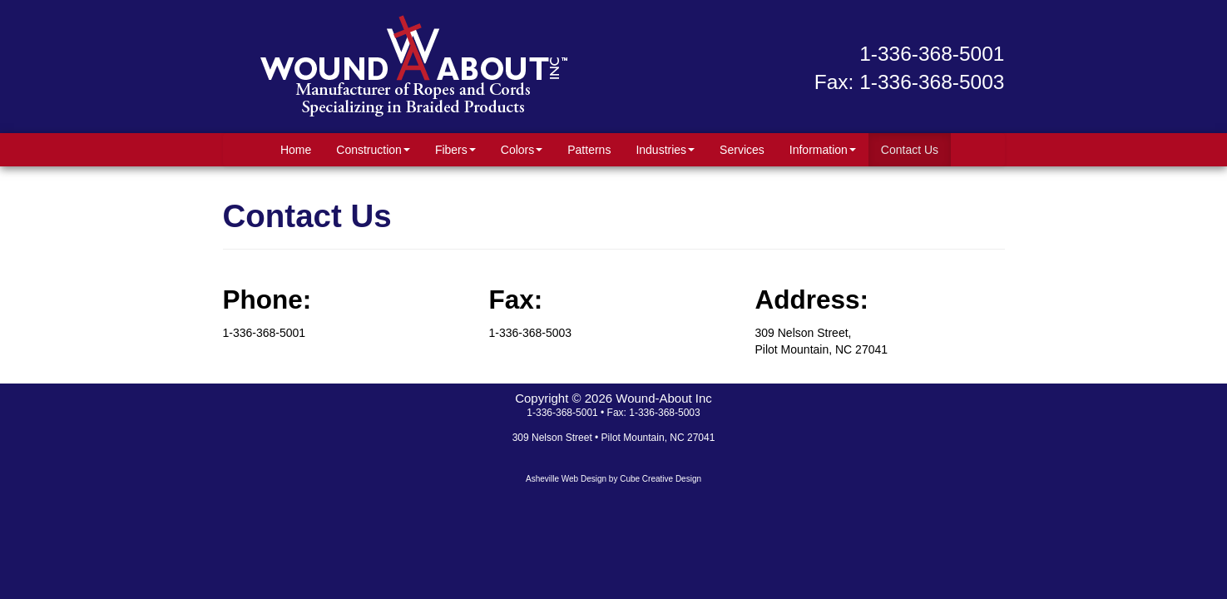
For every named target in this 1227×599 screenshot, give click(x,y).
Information (822, 149)
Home (295, 149)
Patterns (589, 149)
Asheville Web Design (566, 478)
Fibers (455, 149)
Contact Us (909, 149)
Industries (665, 149)
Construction (373, 149)
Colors (521, 149)
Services (742, 149)
